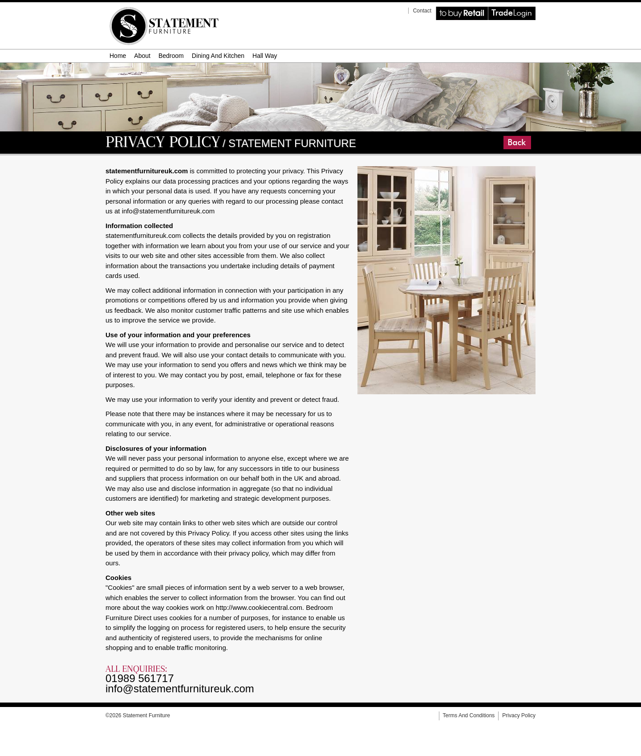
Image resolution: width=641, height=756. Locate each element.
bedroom (171, 55)
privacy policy (519, 715)
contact (422, 11)
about (142, 55)
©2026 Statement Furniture (137, 715)
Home (118, 55)
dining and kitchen (218, 55)
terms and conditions (469, 715)
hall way (264, 55)
